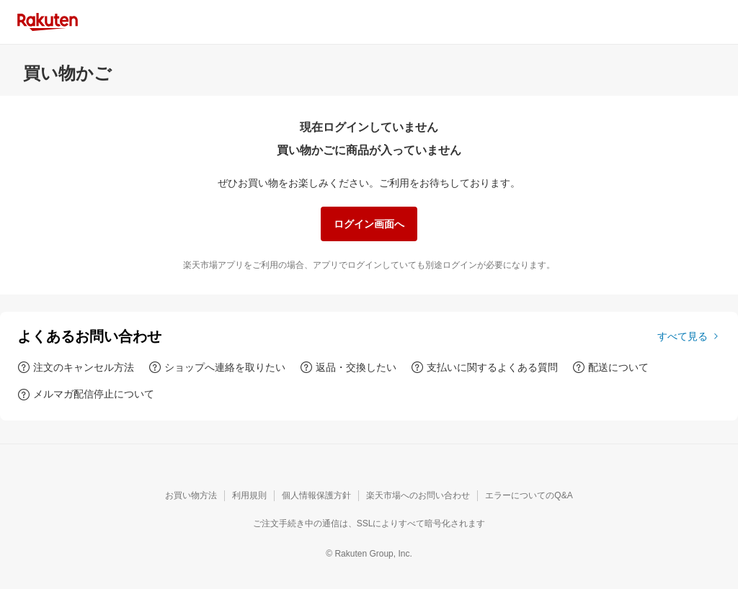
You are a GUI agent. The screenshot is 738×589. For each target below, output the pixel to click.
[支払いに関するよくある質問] (484, 367)
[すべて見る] (689, 336)
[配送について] (610, 367)
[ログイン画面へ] (369, 224)
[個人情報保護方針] (316, 496)
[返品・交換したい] (348, 367)
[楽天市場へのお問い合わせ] (418, 496)
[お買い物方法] (191, 496)
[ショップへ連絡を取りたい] (216, 367)
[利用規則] (249, 496)
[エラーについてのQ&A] (528, 496)
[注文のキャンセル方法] (75, 367)
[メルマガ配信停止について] (85, 393)
